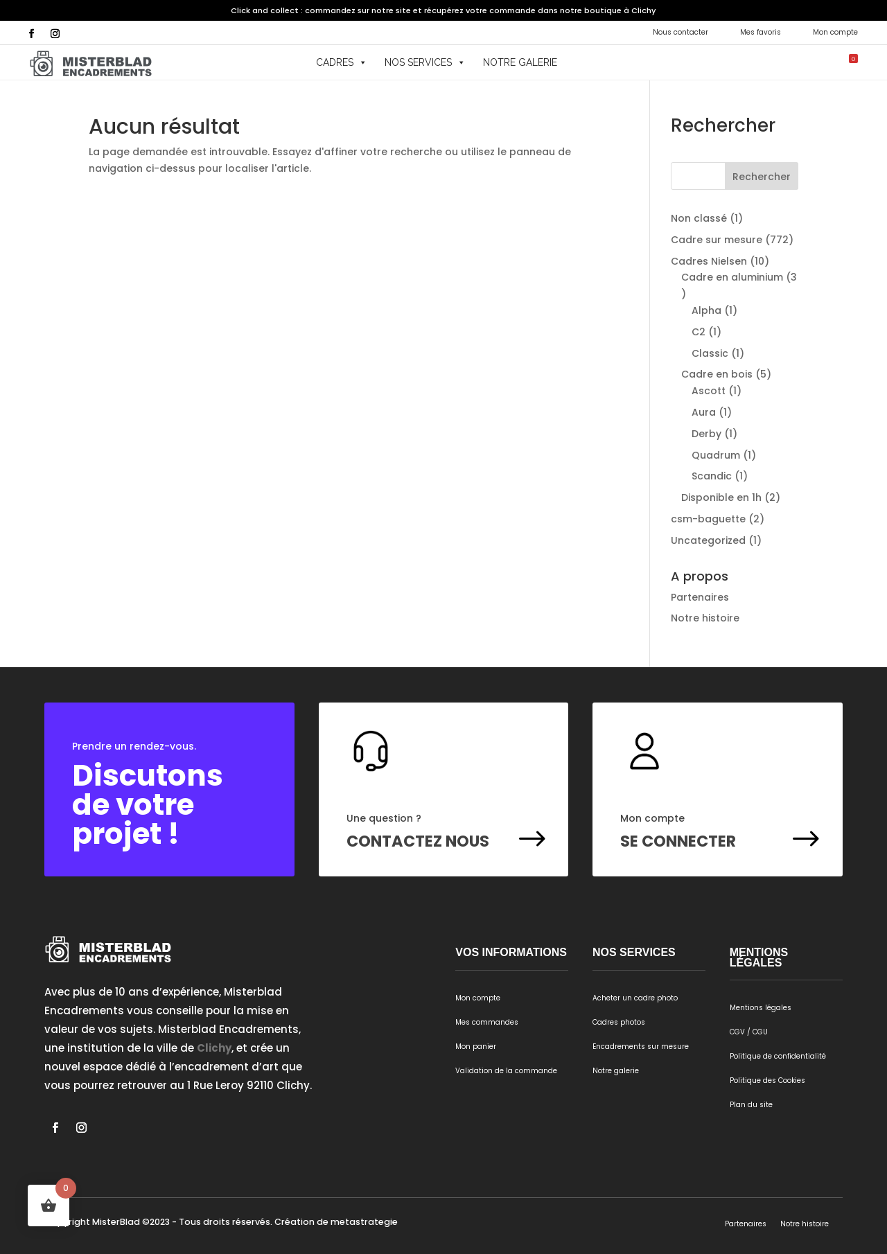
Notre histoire (705, 618)
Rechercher (761, 177)
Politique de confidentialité (778, 1056)
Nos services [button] (425, 62)
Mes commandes (486, 1022)
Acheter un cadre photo (635, 998)
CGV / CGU (749, 1032)
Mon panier (475, 1046)
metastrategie (364, 1222)
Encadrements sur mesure (640, 1046)
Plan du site (751, 1105)
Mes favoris (760, 32)
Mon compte (835, 32)
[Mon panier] (842, 62)
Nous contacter (680, 32)
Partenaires (700, 597)
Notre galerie (520, 62)
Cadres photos (618, 1022)
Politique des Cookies (767, 1080)
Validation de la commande (506, 1071)
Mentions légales (760, 1008)
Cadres (341, 62)
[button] (801, 62)
